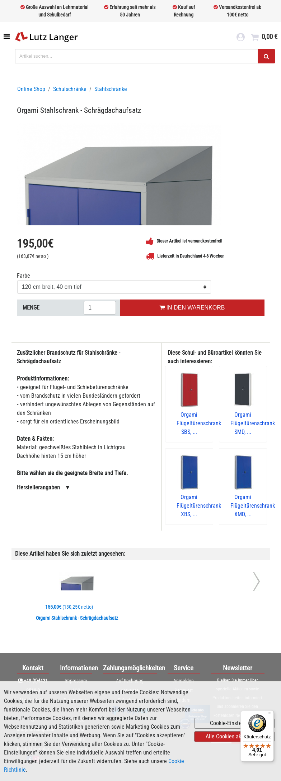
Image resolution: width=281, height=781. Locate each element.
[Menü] (269, 714)
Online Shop (31, 89)
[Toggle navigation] (7, 36)
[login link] (240, 38)
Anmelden (183, 681)
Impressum (76, 681)
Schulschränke (69, 89)
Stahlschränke (110, 89)
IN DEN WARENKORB (192, 308)
